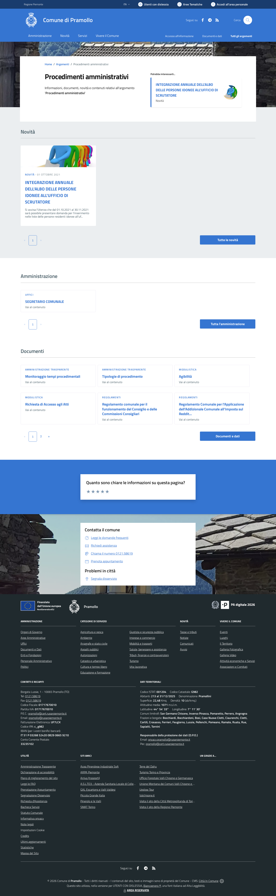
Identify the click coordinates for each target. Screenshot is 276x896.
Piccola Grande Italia (92, 795)
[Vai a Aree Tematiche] (190, 4)
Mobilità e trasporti (140, 643)
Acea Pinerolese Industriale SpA (99, 766)
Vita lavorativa (138, 667)
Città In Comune (208, 881)
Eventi (224, 632)
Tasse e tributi (188, 632)
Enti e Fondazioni (31, 655)
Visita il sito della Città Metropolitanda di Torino (167, 801)
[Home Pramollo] (58, 20)
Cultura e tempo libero (93, 667)
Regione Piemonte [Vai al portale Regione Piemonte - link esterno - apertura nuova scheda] (33, 4)
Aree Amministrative (33, 638)
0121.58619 (32, 696)
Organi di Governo (31, 632)
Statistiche (27, 847)
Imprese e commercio (142, 638)
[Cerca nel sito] (247, 20)
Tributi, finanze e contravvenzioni (149, 655)
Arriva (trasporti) (90, 778)
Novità (30, 174)
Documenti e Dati (31, 649)
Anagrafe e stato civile (93, 643)
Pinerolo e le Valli (90, 801)
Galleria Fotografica (231, 649)
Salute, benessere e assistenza (147, 649)
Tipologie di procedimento (122, 376)
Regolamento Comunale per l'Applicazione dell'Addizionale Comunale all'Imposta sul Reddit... (211, 409)
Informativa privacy (32, 818)
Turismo (134, 661)
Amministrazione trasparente (47, 369)
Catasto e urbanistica (93, 661)
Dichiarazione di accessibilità (37, 772)
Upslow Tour (146, 789)
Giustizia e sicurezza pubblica (146, 632)
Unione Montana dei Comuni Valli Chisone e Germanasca (173, 784)
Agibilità (185, 376)
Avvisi (183, 649)
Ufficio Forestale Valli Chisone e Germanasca (166, 778)
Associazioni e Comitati (233, 667)
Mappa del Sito (30, 853)
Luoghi (224, 638)
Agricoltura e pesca (91, 632)
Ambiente (86, 638)
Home (48, 64)
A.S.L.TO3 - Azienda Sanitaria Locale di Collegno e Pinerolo (115, 784)
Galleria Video (228, 655)
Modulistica (187, 369)
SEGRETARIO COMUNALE (44, 301)
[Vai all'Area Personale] (229, 4)
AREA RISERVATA (136, 890)
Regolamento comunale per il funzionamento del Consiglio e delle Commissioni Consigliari (129, 409)
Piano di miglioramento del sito (39, 778)
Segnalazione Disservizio (35, 795)
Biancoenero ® (152, 886)
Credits (25, 836)
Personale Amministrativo (36, 661)
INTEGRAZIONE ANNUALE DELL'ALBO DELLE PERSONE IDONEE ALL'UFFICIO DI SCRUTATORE (187, 90)
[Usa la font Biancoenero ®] (153, 4)
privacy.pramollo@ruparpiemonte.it (169, 739)
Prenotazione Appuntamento (38, 789)
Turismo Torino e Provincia (154, 772)
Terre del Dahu (148, 766)
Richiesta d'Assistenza (34, 801)
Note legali (27, 824)
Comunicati (186, 643)
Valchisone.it (147, 795)
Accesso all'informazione (179, 36)
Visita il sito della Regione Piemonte (160, 807)
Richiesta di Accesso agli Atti (47, 404)
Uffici (29, 295)
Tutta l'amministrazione (228, 323)
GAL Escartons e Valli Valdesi (97, 789)
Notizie (184, 638)
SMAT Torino (87, 807)
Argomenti (62, 64)
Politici (24, 667)
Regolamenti (111, 397)
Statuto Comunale (32, 813)
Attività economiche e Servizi (237, 661)
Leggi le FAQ (28, 784)
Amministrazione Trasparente (38, 766)
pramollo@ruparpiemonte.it (45, 718)
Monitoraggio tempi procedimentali (52, 376)
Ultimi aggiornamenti (33, 841)
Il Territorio (226, 643)
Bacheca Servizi (30, 807)
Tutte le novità (228, 239)
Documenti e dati (228, 436)
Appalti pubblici (89, 649)
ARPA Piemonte (90, 772)
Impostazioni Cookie (33, 830)
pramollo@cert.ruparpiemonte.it (47, 713)
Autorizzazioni (88, 655)
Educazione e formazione (95, 672)
